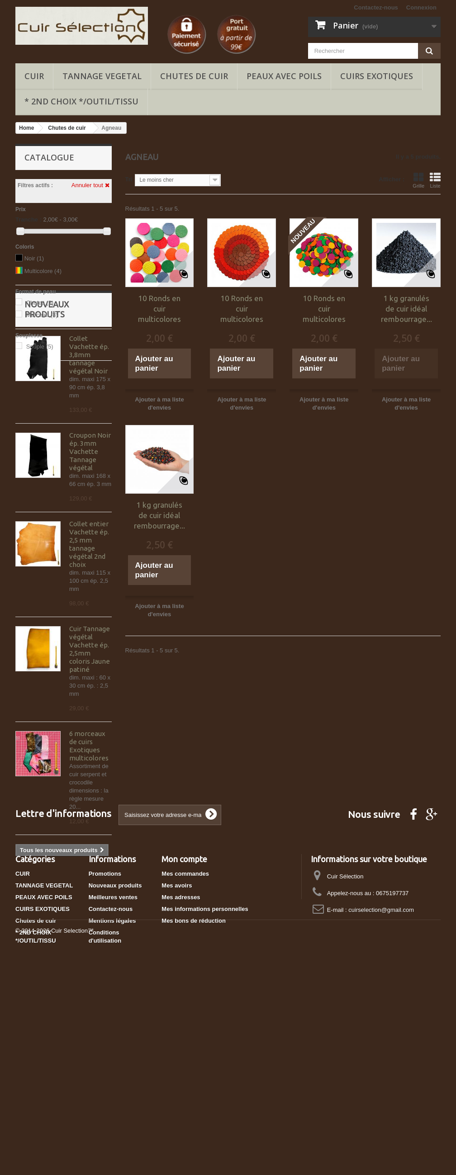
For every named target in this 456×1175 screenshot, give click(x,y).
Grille (418, 180)
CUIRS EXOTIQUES (376, 76)
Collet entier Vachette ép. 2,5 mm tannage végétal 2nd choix (89, 628)
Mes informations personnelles (205, 1086)
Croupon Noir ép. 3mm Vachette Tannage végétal (90, 535)
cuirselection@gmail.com (381, 1087)
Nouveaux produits (115, 1062)
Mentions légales (112, 1098)
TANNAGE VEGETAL (102, 76)
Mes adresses (181, 1074)
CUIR (34, 76)
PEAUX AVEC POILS (284, 76)
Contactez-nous (376, 7)
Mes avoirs (177, 1062)
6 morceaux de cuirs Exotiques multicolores (89, 829)
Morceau (42, 314)
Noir (34, 258)
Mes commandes (185, 1051)
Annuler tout (90, 185)
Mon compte (184, 1036)
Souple (39, 346)
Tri (129, 179)
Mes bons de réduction (194, 1098)
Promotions (105, 1051)
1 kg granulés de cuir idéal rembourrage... (406, 308)
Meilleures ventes (113, 1074)
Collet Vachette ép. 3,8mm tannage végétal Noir (89, 438)
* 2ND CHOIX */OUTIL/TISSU (81, 101)
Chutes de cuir (194, 76)
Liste (435, 180)
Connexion (421, 7)
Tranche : (28, 219)
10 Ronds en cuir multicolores (159, 308)
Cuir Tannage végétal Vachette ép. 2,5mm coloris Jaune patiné (89, 732)
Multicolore (43, 271)
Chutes (40, 302)
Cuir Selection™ (72, 1150)
